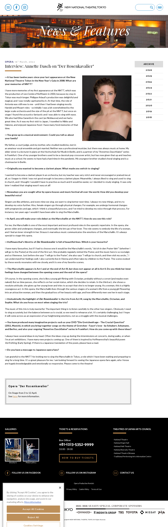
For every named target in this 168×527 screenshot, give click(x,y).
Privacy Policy (71, 489)
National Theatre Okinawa (124, 453)
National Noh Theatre (122, 446)
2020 (149, 106)
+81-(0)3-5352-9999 (76, 444)
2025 (149, 76)
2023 (149, 88)
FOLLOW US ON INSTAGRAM (81, 473)
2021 (149, 100)
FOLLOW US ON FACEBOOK (26, 473)
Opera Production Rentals (84, 483)
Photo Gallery (31, 451)
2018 (149, 117)
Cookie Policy (84, 489)
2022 (149, 94)
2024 (149, 82)
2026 (149, 70)
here (15, 396)
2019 (149, 111)
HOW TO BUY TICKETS (78, 458)
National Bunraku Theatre (124, 450)
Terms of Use (96, 489)
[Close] (60, 502)
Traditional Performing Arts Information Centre (132, 456)
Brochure (13, 451)
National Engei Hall (121, 443)
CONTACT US (127, 473)
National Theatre (121, 440)
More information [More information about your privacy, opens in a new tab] (32, 517)
